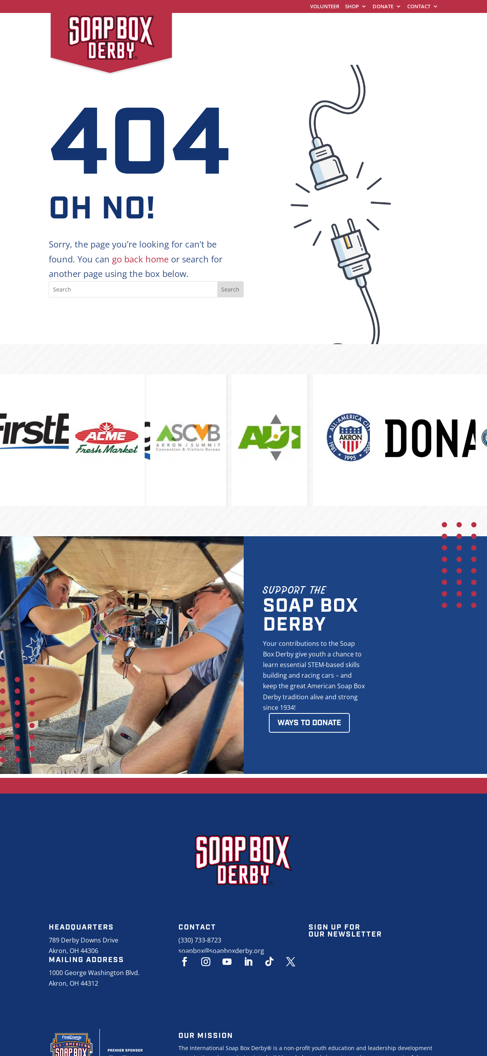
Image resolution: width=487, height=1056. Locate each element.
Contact (418, 7)
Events (190, 40)
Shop (352, 7)
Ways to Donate (309, 723)
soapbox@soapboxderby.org (221, 950)
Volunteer (324, 7)
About (229, 40)
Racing (342, 25)
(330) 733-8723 (199, 940)
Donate (383, 7)
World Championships (217, 25)
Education (389, 25)
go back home (140, 259)
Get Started (293, 25)
